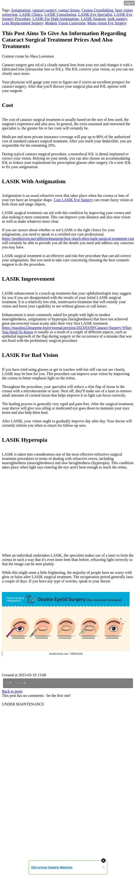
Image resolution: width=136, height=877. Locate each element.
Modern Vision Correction (65, 23)
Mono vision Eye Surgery (107, 23)
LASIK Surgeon (93, 19)
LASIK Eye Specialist (95, 14)
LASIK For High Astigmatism (55, 19)
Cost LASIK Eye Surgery (73, 200)
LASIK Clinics (30, 14)
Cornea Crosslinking (97, 10)
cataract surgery (44, 10)
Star (21, 683)
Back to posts (12, 691)
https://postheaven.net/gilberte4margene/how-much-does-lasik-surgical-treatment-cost (68, 239)
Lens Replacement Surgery (22, 23)
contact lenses (69, 10)
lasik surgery (117, 19)
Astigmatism (21, 10)
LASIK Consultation (60, 14)
